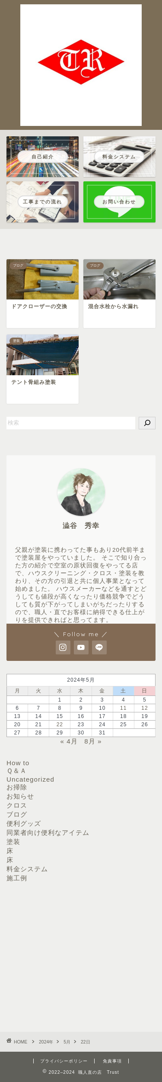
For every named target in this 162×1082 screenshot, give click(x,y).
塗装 (13, 841)
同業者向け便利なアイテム (47, 832)
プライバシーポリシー (64, 1061)
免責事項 (112, 1061)
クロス (16, 805)
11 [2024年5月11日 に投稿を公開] (123, 708)
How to (17, 762)
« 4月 (69, 741)
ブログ (16, 814)
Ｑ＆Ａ (16, 770)
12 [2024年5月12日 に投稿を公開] (144, 708)
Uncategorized (30, 779)
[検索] (147, 423)
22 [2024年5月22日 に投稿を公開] (60, 724)
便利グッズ (23, 823)
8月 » (93, 741)
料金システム (27, 869)
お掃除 (16, 787)
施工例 (16, 878)
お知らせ (20, 796)
